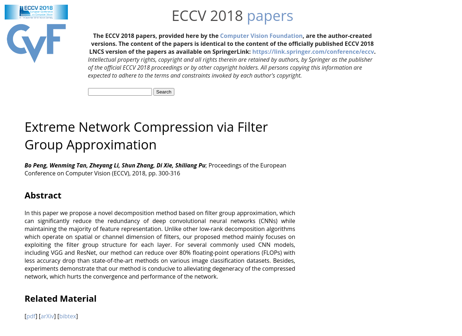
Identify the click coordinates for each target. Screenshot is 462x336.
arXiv (47, 316)
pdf (30, 316)
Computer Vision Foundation (261, 36)
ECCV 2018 (207, 15)
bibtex (67, 316)
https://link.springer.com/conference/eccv (313, 52)
